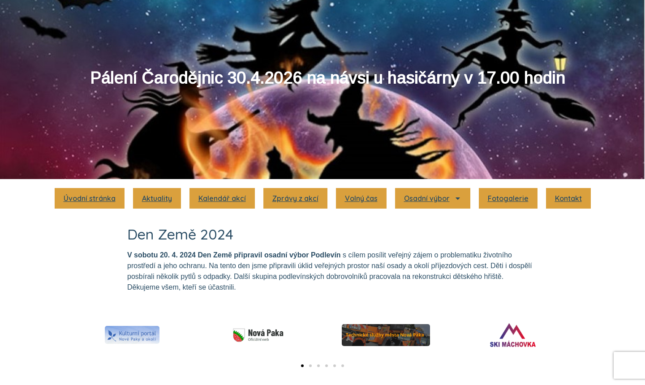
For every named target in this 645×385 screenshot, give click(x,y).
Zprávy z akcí (295, 198)
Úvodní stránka (90, 198)
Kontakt (568, 198)
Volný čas (361, 198)
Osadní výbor (432, 198)
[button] (302, 365)
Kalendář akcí (222, 198)
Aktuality (157, 198)
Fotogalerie (508, 198)
